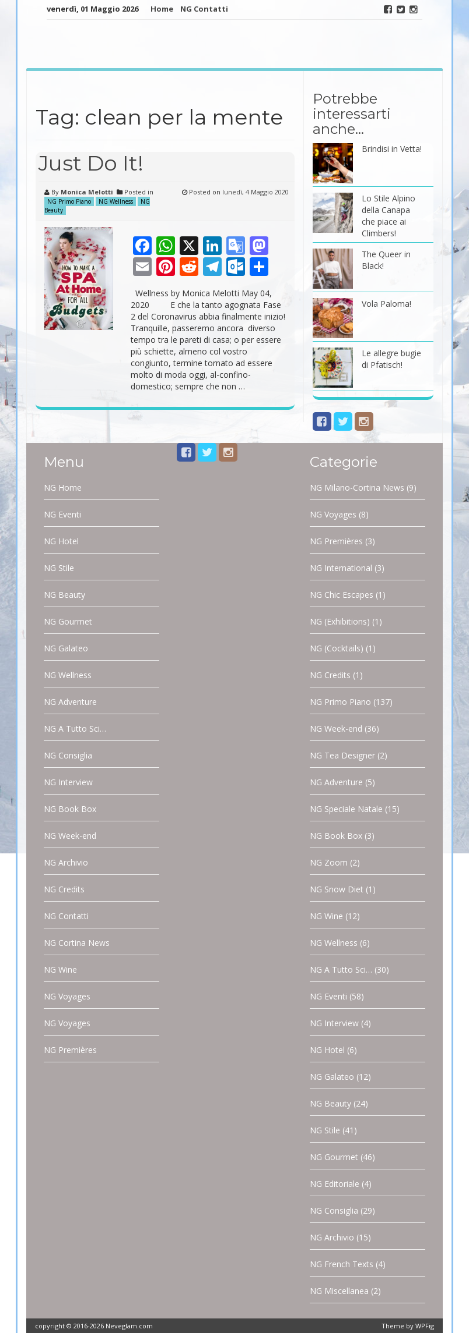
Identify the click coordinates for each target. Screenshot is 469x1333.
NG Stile (59, 567)
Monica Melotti (87, 191)
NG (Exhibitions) (340, 621)
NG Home (63, 487)
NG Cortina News (77, 942)
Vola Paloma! (386, 303)
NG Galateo (66, 648)
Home (161, 8)
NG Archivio (66, 862)
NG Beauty (64, 594)
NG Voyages (67, 996)
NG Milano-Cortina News (357, 487)
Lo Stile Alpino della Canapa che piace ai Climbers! (388, 216)
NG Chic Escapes (341, 594)
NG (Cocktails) (336, 648)
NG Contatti (204, 8)
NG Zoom (329, 862)
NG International (341, 567)
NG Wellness (116, 201)
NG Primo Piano (69, 201)
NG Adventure (70, 701)
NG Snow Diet (336, 889)
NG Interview (68, 782)
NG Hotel (61, 541)
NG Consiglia (68, 755)
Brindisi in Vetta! (392, 148)
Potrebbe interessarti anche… (352, 114)
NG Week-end (70, 835)
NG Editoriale (334, 1183)
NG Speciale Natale (346, 808)
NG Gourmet (68, 621)
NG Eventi (62, 514)
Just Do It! (91, 163)
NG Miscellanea (339, 1290)
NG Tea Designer (342, 755)
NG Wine (60, 969)
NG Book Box (70, 808)
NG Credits (64, 889)
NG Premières (70, 1049)
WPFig (424, 1325)
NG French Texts (341, 1264)
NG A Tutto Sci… (75, 728)
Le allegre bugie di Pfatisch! (391, 359)
